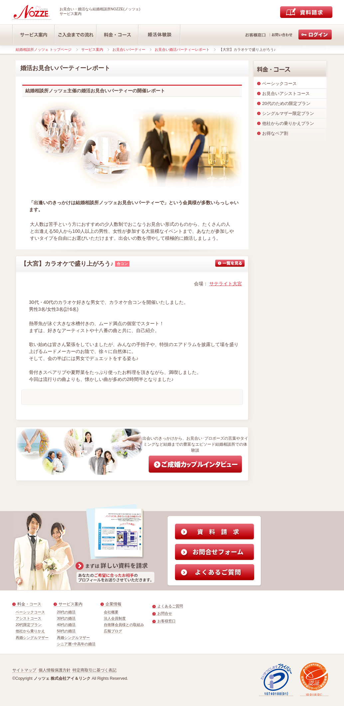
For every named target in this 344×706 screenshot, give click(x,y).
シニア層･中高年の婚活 (76, 644)
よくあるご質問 (170, 606)
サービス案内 (92, 49)
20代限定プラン (29, 625)
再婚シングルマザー (32, 638)
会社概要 (111, 612)
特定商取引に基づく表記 (94, 670)
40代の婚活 (66, 625)
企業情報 (113, 604)
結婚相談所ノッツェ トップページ (44, 49)
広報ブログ (113, 631)
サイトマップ (24, 670)
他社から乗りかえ (30, 631)
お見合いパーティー (128, 49)
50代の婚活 (66, 631)
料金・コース (29, 604)
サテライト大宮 (225, 283)
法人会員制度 (115, 618)
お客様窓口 (166, 621)
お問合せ (164, 613)
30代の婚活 (66, 618)
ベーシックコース (30, 612)
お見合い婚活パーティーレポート (182, 49)
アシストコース (28, 618)
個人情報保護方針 (55, 670)
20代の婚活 (66, 612)
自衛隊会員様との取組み (124, 625)
